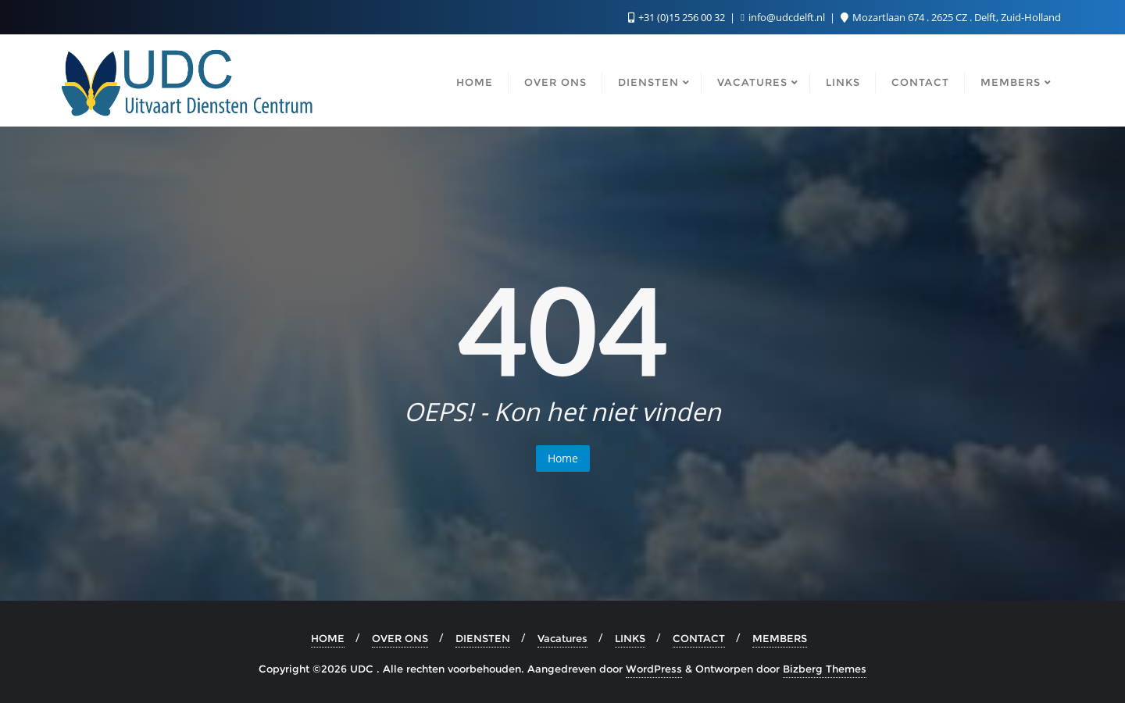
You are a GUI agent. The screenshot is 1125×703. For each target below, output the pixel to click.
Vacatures (563, 638)
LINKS (630, 638)
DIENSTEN (482, 638)
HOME (328, 638)
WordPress (654, 668)
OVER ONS (400, 638)
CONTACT (699, 638)
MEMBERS (779, 638)
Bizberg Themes (824, 668)
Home (563, 458)
